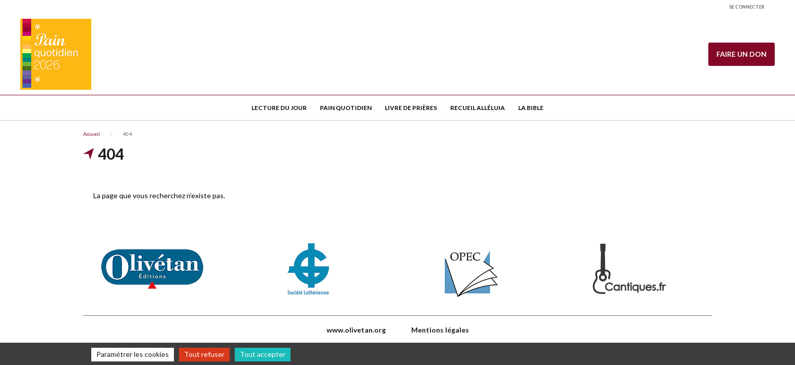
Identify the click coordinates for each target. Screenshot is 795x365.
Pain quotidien (346, 108)
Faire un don (741, 54)
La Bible (531, 108)
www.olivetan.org (356, 329)
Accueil (91, 134)
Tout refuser (204, 354)
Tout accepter (262, 354)
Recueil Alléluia (477, 108)
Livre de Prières (411, 108)
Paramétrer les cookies (132, 354)
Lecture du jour (279, 108)
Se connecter (747, 7)
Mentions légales (440, 329)
